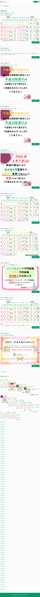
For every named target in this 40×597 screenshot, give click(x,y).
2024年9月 (3, 458)
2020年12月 (3, 538)
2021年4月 (3, 534)
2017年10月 (3, 584)
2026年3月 (18, 417)
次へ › (3, 371)
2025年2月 (3, 447)
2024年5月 (3, 467)
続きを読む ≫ (35, 42)
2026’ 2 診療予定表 (6, 299)
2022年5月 (3, 520)
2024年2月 (3, 474)
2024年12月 (3, 451)
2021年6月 (3, 529)
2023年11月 (3, 481)
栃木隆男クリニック (5, 2)
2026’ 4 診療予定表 (6, 195)
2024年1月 (3, 476)
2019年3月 (3, 561)
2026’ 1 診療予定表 (35, 407)
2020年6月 (3, 543)
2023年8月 (3, 488)
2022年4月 (3, 522)
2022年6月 (3, 518)
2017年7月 (3, 586)
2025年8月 (3, 433)
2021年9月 (3, 527)
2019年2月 (3, 563)
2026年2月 (18, 419)
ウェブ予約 (35, 1)
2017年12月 (3, 582)
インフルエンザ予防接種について (10, 265)
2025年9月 (3, 431)
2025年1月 (3, 449)
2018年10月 (3, 568)
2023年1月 (3, 504)
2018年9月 (3, 570)
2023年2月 (3, 502)
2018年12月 (3, 566)
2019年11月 (3, 550)
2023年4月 (3, 497)
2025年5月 (3, 440)
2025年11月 (3, 426)
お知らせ (8, 48)
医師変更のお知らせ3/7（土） (9, 152)
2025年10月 (3, 428)
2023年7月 (3, 490)
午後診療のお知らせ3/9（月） (9, 108)
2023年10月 (3, 483)
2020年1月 (3, 547)
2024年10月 (3, 456)
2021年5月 (3, 531)
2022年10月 (3, 508)
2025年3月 (3, 444)
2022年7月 (3, 515)
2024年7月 (3, 463)
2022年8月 (3, 513)
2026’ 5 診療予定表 (6, 15)
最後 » (5, 371)
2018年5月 (3, 577)
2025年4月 (3, 442)
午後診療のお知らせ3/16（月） (9, 65)
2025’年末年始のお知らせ (8, 335)
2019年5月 (3, 559)
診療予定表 (12, 193)
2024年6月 (3, 465)
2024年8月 (3, 460)
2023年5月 (3, 495)
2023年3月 (3, 499)
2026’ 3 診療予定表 (6, 230)
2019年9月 (3, 552)
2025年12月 (3, 424)
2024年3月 (3, 472)
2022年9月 (3, 511)
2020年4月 (3, 545)
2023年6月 (3, 492)
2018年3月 (3, 579)
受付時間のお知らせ (6, 50)
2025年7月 (3, 435)
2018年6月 (3, 575)
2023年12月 (3, 479)
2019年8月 (3, 554)
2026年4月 (18, 415)
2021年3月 (3, 536)
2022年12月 (3, 506)
